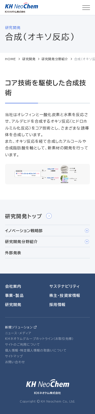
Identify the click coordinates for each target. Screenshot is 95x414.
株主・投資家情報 (64, 295)
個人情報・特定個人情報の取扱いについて (36, 350)
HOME (10, 58)
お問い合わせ (15, 361)
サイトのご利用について (22, 344)
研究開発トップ (28, 216)
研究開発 (29, 58)
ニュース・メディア (18, 333)
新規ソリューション (19, 327)
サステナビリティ (64, 286)
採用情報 (57, 305)
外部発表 (13, 253)
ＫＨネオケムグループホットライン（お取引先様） (39, 338)
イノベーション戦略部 (47, 231)
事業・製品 (14, 295)
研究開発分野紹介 (55, 58)
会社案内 (13, 286)
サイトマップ (14, 356)
